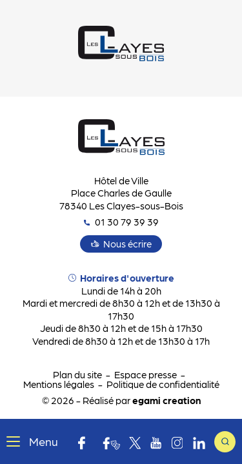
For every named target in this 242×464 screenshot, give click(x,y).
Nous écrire (127, 243)
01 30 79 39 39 (121, 221)
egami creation (166, 400)
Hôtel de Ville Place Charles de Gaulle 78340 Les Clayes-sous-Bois (121, 193)
